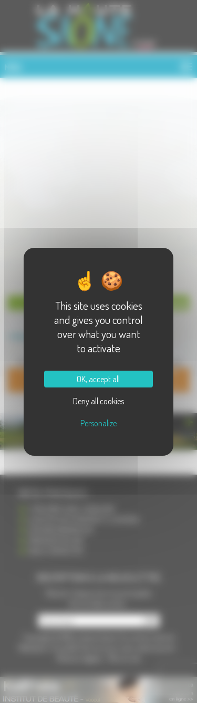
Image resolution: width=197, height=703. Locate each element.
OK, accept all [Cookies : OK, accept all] (98, 379)
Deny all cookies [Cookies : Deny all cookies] (98, 401)
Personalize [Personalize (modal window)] (98, 423)
